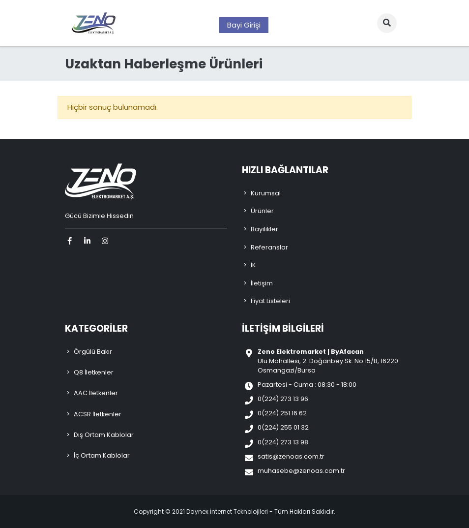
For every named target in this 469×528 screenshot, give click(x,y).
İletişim (262, 283)
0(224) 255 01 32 (283, 427)
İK (253, 265)
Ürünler (262, 211)
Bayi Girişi (244, 25)
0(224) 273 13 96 (283, 399)
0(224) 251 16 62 (282, 413)
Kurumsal (266, 193)
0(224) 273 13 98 (283, 442)
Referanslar (269, 247)
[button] (387, 23)
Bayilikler (264, 229)
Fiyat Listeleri (270, 301)
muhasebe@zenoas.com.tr (301, 470)
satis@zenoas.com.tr (291, 456)
